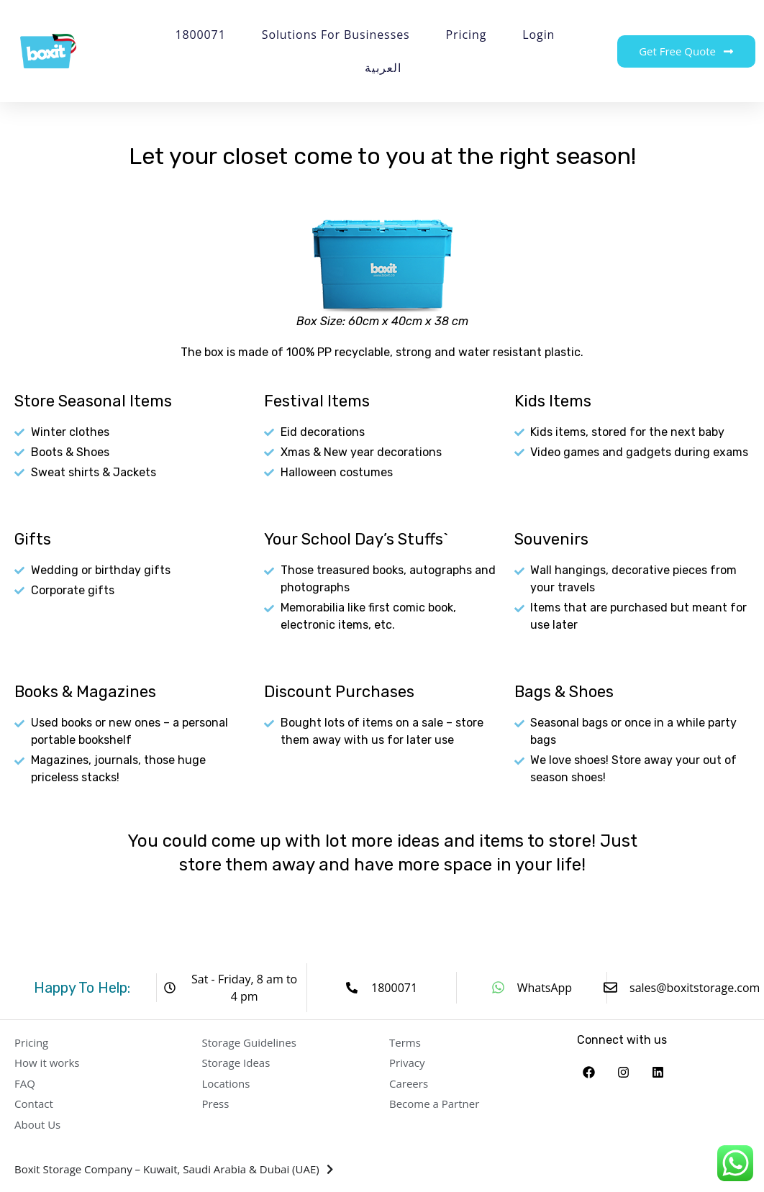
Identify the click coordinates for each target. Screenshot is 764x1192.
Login (538, 34)
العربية (383, 68)
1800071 (200, 34)
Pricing (466, 34)
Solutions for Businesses (336, 34)
